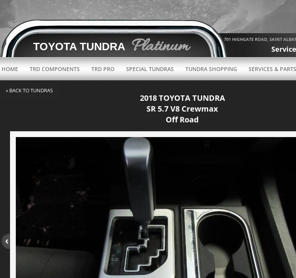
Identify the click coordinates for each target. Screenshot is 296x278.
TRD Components (55, 69)
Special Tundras (150, 69)
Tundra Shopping (211, 69)
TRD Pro (102, 69)
